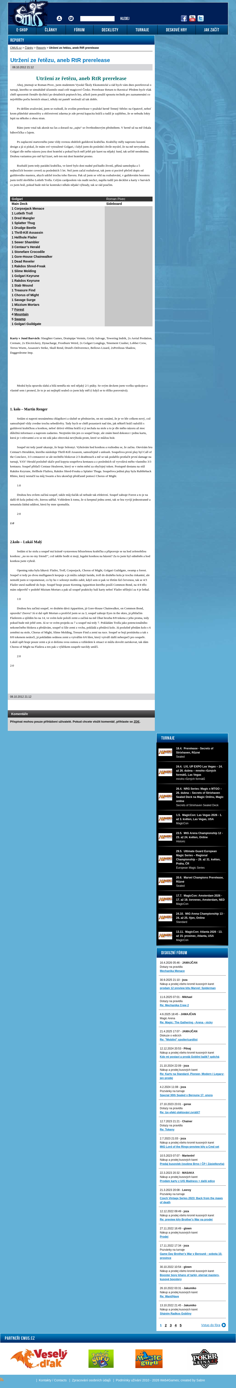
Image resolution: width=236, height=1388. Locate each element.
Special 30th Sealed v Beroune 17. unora (186, 1095)
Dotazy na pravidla (171, 966)
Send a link (133, 705)
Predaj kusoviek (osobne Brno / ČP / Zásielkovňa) (192, 1164)
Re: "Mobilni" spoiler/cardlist (179, 1039)
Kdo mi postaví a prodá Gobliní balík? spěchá (189, 1056)
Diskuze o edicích (170, 1035)
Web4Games (169, 1380)
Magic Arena (167, 1018)
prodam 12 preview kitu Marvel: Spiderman (188, 988)
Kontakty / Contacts (53, 1380)
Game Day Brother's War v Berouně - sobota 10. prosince (191, 1256)
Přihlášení (59, 15)
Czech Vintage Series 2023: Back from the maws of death (191, 1200)
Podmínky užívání (128, 1380)
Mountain (21, 314)
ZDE (136, 721)
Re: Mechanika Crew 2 (174, 1005)
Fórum (71, 15)
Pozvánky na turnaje (172, 1091)
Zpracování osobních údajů (91, 1380)
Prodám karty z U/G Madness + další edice (187, 1181)
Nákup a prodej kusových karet (179, 1069)
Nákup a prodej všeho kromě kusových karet (187, 984)
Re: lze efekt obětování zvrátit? (180, 1112)
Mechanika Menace (172, 971)
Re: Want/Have (169, 1296)
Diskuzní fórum (174, 952)
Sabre (200, 1380)
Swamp (20, 319)
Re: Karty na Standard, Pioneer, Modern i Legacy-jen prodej (192, 1076)
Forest (19, 309)
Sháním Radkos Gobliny (175, 1313)
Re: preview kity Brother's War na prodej (186, 1219)
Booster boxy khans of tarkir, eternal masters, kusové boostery (190, 1277)
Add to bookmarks (145, 705)
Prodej (164, 1236)
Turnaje (168, 737)
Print (139, 705)
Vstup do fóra (210, 1325)
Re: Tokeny (167, 1129)
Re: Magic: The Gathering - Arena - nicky (186, 1022)
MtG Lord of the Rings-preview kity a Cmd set (189, 1146)
